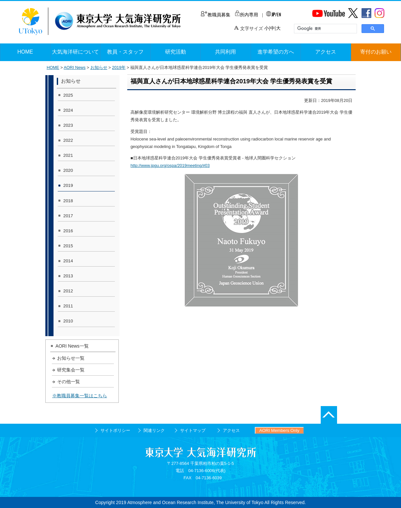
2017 (68, 215)
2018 (68, 200)
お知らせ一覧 (71, 358)
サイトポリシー (115, 430)
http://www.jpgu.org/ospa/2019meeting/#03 (170, 165)
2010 (68, 321)
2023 (68, 125)
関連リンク (154, 430)
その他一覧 (68, 381)
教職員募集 (215, 14)
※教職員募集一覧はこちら (79, 395)
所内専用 (246, 14)
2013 (68, 275)
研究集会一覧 (71, 369)
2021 (68, 155)
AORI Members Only (279, 430)
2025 (68, 95)
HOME (53, 67)
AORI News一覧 (72, 346)
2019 (68, 185)
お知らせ (98, 67)
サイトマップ (193, 430)
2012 (68, 290)
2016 (68, 230)
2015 (68, 245)
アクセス (231, 430)
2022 (68, 140)
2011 (68, 305)
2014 (68, 260)
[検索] (324, 29)
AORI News (74, 67)
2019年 (118, 67)
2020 (68, 170)
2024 (68, 110)
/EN (273, 14)
